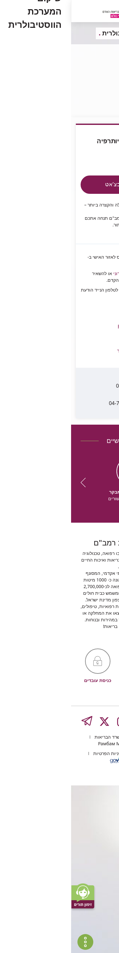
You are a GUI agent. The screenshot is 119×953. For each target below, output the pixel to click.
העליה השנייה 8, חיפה (81, 904)
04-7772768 (77, 368)
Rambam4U (97, 245)
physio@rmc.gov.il (48, 303)
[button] (48, 330)
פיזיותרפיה (94, 86)
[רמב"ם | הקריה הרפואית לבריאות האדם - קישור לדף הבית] (55, 12)
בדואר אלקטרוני (56, 255)
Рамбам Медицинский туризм (59, 911)
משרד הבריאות (37, 904)
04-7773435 (73, 386)
